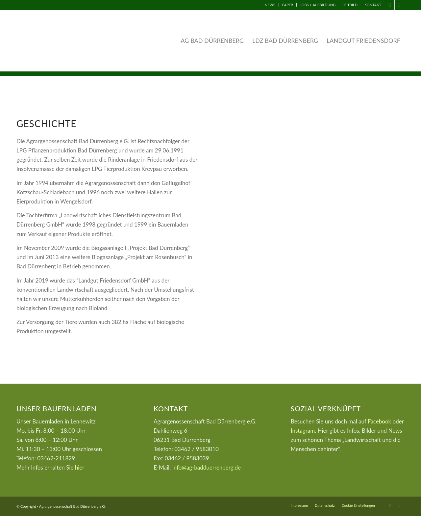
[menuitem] (270, 5)
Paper (287, 5)
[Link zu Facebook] (389, 5)
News (270, 5)
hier (80, 467)
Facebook (379, 421)
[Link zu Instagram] (400, 5)
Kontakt (372, 5)
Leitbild (350, 5)
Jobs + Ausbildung (317, 5)
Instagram (303, 430)
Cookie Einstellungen (358, 505)
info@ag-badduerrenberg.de (206, 467)
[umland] (313, 183)
